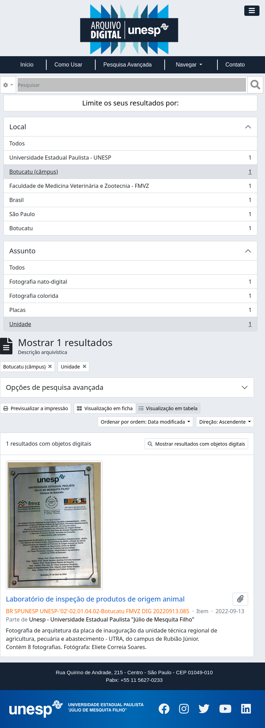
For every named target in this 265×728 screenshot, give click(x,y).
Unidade (130, 325)
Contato (235, 65)
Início (26, 65)
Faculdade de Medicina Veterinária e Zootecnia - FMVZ (130, 187)
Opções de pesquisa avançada (55, 387)
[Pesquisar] (132, 84)
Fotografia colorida (130, 297)
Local (17, 126)
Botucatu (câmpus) (130, 173)
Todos (17, 143)
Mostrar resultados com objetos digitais (196, 444)
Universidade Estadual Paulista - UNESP (130, 159)
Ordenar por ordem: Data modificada (143, 421)
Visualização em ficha (105, 408)
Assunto (22, 250)
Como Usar (68, 65)
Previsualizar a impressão (35, 408)
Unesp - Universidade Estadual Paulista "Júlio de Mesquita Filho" (111, 619)
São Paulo (130, 215)
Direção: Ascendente (223, 421)
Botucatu (130, 229)
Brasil (130, 201)
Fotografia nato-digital (130, 283)
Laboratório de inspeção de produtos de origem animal (95, 599)
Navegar (187, 65)
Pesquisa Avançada (127, 65)
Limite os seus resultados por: (130, 103)
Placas (130, 311)
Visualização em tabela (168, 408)
